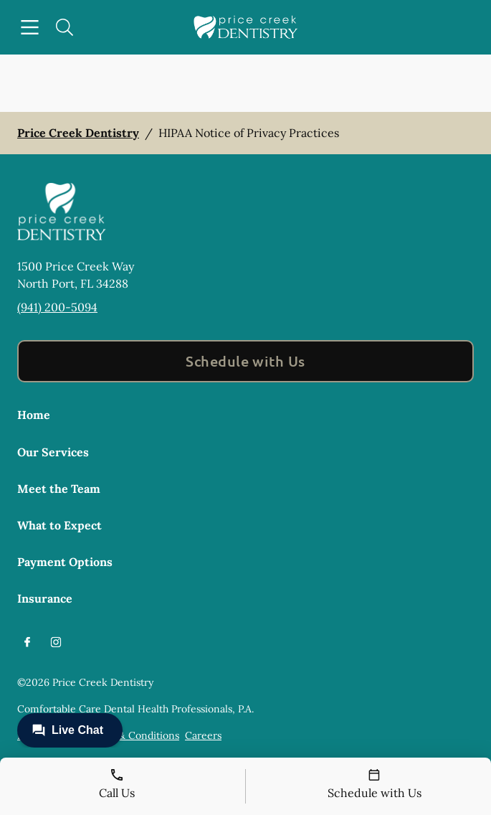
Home (33, 415)
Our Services (53, 452)
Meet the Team (58, 488)
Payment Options (65, 562)
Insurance (44, 598)
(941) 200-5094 (57, 307)
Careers (203, 735)
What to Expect (59, 525)
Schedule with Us (245, 361)
